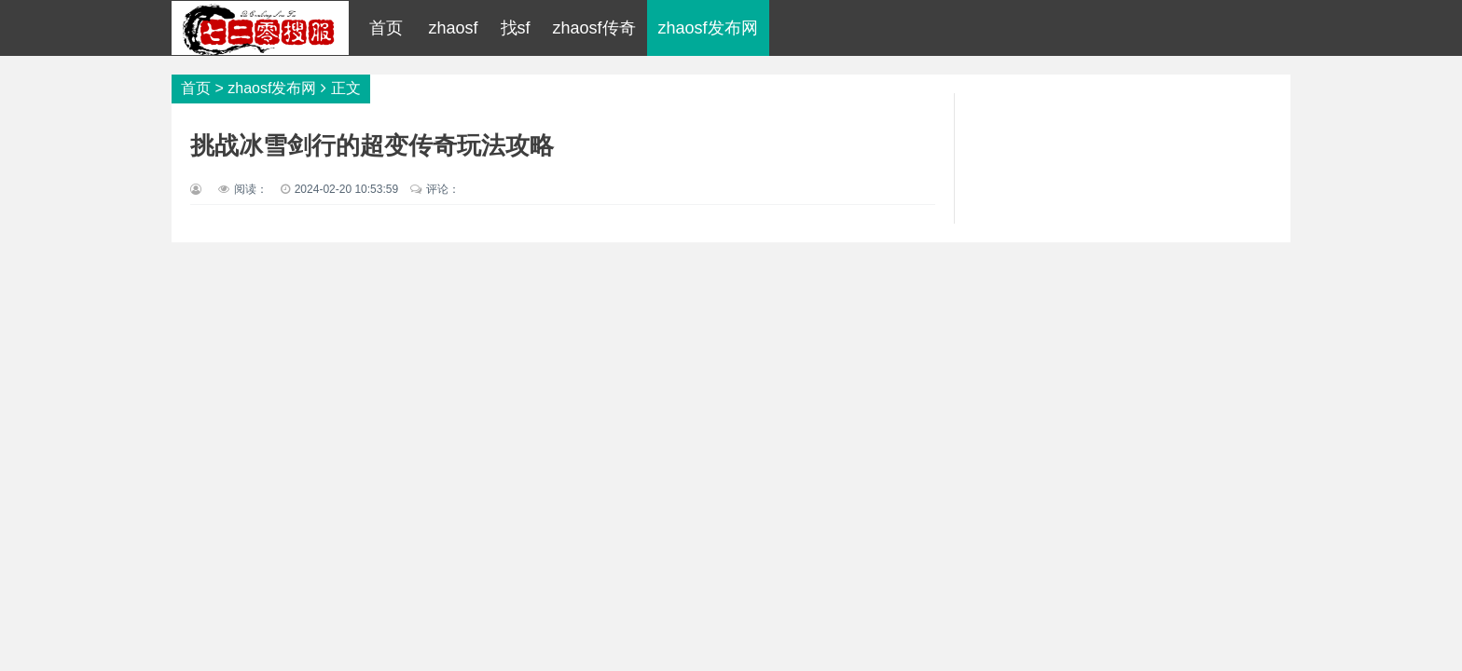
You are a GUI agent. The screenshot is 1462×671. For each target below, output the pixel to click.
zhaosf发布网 (708, 28)
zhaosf (452, 28)
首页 (386, 28)
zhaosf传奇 (594, 28)
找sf (516, 28)
